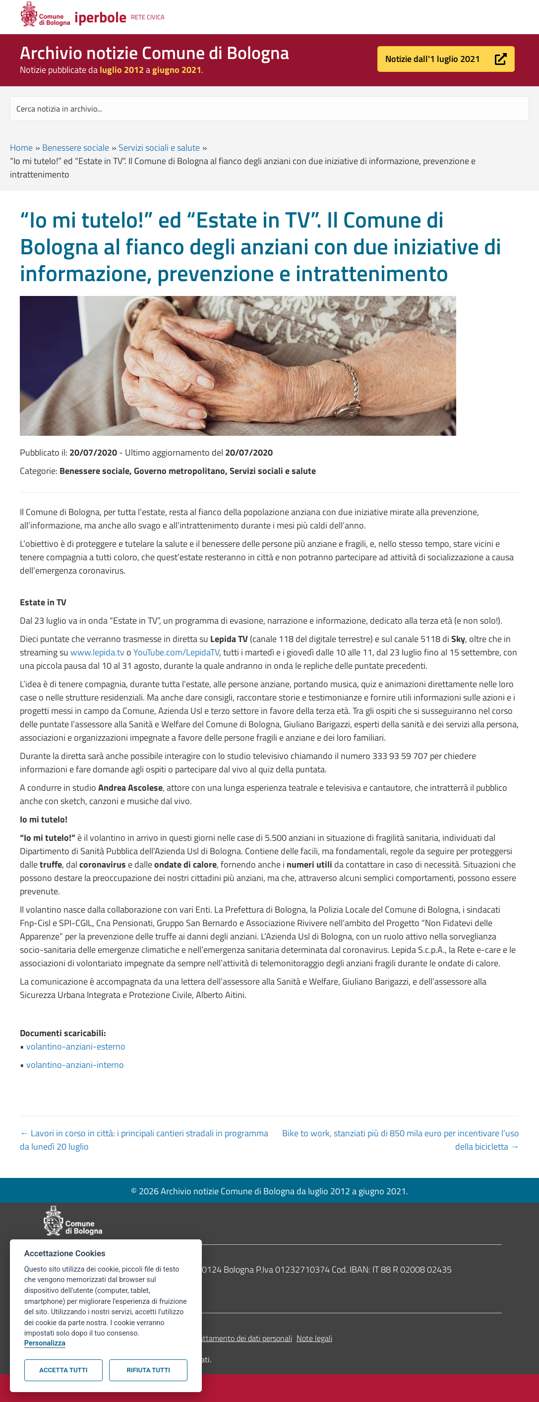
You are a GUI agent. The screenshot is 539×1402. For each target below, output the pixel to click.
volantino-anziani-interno (75, 1064)
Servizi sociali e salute (159, 147)
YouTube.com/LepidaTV (176, 652)
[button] (446, 59)
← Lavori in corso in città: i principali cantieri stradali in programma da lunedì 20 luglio (144, 1139)
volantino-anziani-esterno (75, 1046)
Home (21, 147)
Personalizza (44, 1343)
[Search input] (269, 108)
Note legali (314, 1338)
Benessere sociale (75, 147)
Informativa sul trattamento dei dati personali (217, 1338)
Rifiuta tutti (148, 1370)
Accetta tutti (63, 1370)
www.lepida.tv (97, 652)
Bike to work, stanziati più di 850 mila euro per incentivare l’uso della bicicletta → (400, 1139)
